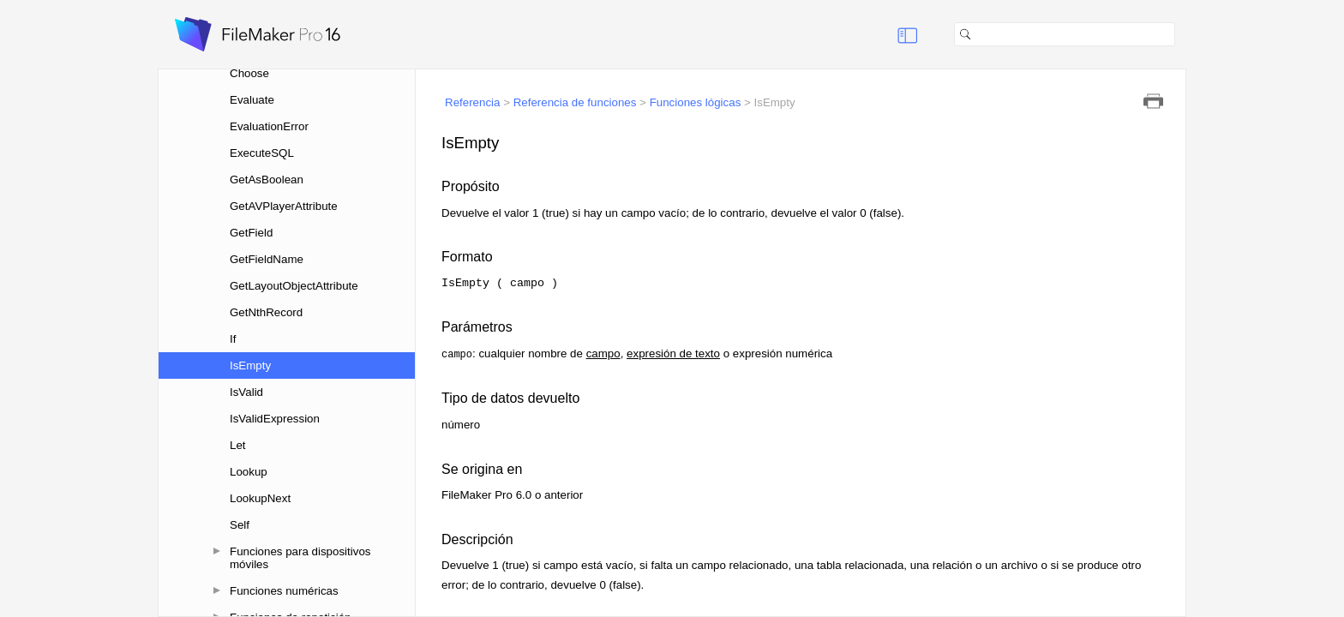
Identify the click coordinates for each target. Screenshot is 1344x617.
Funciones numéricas (284, 590)
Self (239, 524)
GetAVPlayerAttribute (284, 206)
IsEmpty (250, 365)
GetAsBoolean (266, 179)
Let (238, 445)
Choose (249, 73)
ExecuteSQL (262, 153)
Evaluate (252, 99)
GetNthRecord (266, 312)
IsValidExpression (275, 418)
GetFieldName (266, 259)
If (233, 338)
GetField (251, 232)
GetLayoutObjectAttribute (294, 285)
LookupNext (260, 498)
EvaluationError (269, 126)
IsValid (246, 392)
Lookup (248, 471)
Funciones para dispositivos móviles (300, 558)
